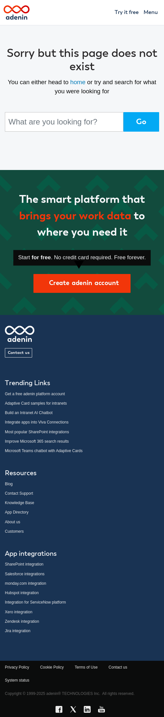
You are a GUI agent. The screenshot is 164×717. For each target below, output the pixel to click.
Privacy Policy (17, 667)
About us (12, 522)
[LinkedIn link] (89, 710)
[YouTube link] (103, 710)
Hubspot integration (22, 593)
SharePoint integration (24, 564)
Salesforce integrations (24, 574)
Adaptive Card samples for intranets (36, 403)
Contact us (19, 353)
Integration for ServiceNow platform (35, 602)
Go (141, 122)
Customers (14, 531)
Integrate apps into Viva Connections (37, 422)
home (77, 82)
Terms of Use (86, 667)
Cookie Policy (52, 667)
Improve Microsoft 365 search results (37, 441)
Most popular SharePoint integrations (37, 432)
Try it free (127, 12)
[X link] (75, 710)
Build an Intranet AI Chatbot (29, 413)
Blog (9, 484)
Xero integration (18, 612)
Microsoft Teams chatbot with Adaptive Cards (43, 451)
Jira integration (18, 631)
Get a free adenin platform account (35, 394)
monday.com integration (25, 583)
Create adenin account (82, 283)
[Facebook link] (61, 710)
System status (17, 680)
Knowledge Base (19, 503)
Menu (151, 12)
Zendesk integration (22, 621)
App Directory (17, 512)
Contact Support (19, 493)
